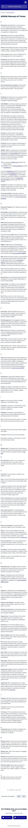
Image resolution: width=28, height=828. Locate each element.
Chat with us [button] (8, 817)
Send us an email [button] (21, 817)
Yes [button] (19, 796)
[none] (25, 2)
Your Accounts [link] (10, 12)
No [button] (24, 796)
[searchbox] (14, 7)
